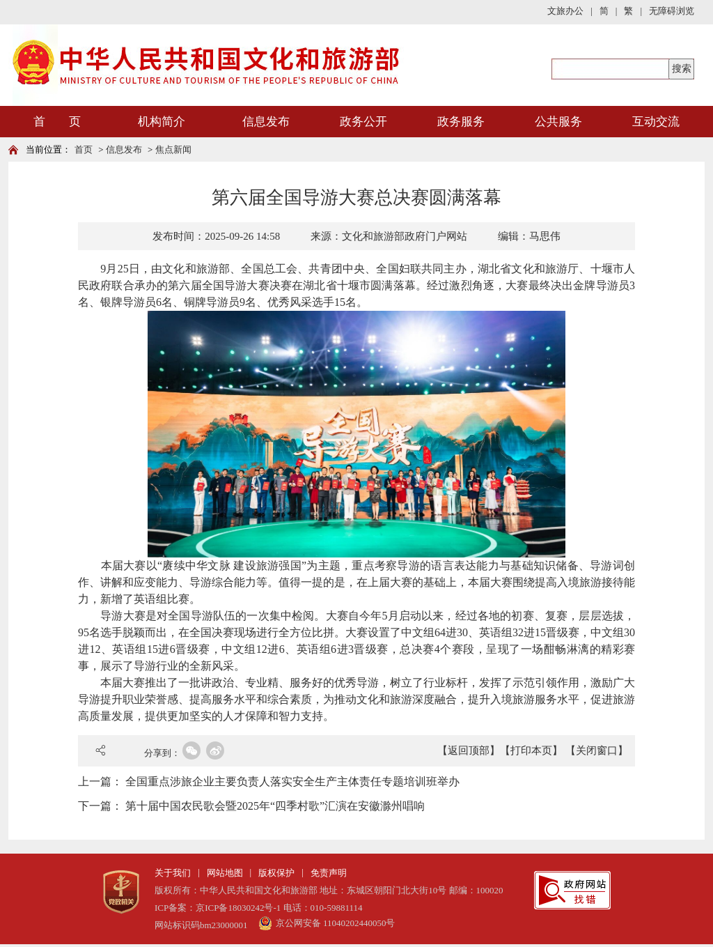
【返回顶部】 (468, 750)
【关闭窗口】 (596, 750)
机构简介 (161, 121)
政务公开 (363, 121)
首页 (84, 149)
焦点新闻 (173, 149)
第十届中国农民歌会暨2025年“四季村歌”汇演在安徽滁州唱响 (275, 806)
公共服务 (558, 121)
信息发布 (266, 121)
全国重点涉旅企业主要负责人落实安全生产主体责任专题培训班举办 (292, 781)
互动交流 (656, 121)
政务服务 (461, 121)
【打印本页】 (531, 750)
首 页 (57, 121)
